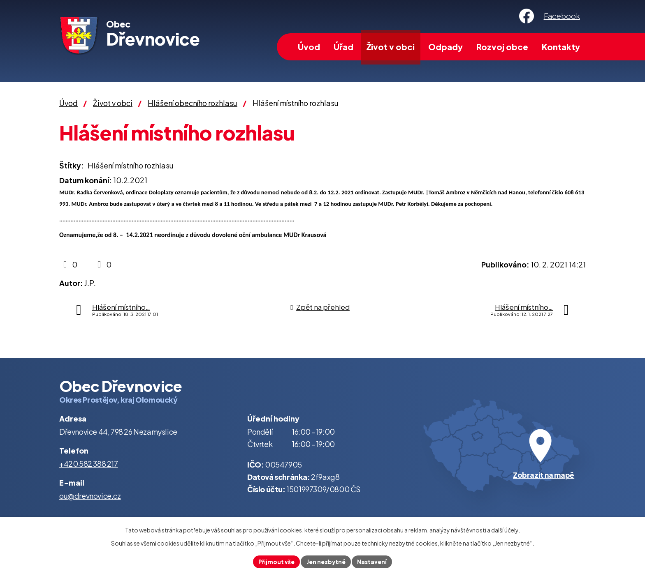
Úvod (309, 46)
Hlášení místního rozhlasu (131, 165)
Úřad (343, 46)
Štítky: (71, 165)
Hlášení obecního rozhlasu (192, 103)
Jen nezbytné (326, 561)
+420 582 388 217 (88, 463)
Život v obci (391, 46)
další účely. (505, 529)
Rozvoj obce (502, 46)
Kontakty (561, 46)
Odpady (445, 46)
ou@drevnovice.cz (90, 495)
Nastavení (373, 561)
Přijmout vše (275, 561)
